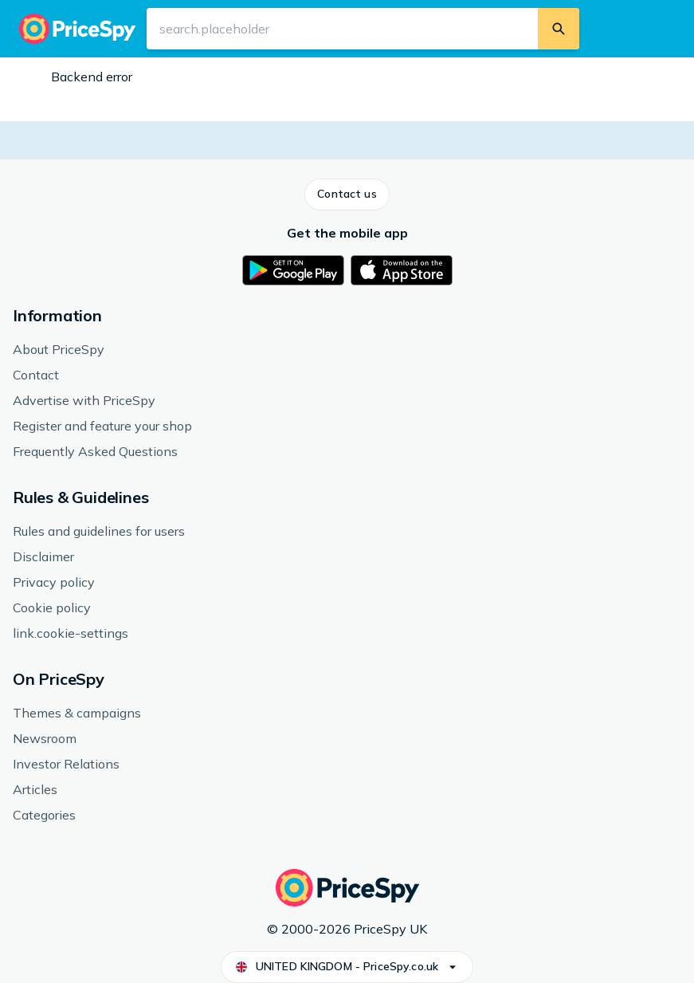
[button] (346, 194)
